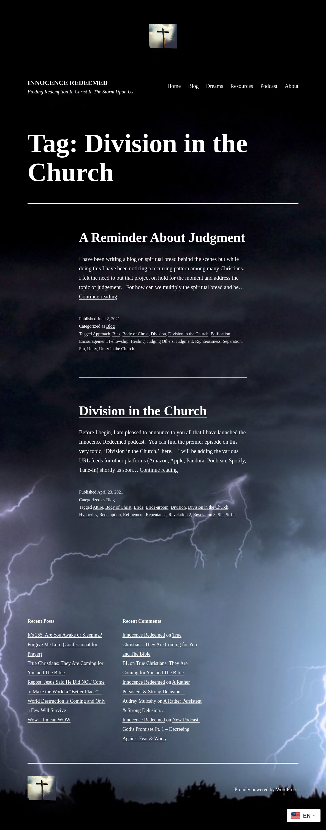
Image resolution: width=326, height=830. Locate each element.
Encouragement (93, 341)
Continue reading (98, 296)
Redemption (110, 514)
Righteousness (208, 341)
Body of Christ (136, 334)
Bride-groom (157, 507)
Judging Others (160, 341)
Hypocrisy (88, 514)
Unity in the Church (116, 348)
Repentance (156, 514)
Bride (138, 507)
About (291, 86)
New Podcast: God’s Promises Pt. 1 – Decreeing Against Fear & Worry (161, 729)
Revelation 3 (204, 514)
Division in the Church (188, 334)
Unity (92, 348)
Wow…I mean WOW (49, 720)
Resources (241, 86)
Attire (98, 507)
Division (158, 334)
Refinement (133, 514)
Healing (138, 341)
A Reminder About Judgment (162, 237)
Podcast (268, 86)
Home (174, 86)
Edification (220, 334)
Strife (231, 514)
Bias (116, 334)
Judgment (184, 341)
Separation (232, 341)
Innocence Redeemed (68, 82)
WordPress (286, 789)
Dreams (214, 86)
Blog (193, 86)
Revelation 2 (180, 514)
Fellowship (118, 341)
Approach (101, 334)
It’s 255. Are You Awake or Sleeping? (65, 635)
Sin (82, 348)
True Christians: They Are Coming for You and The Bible (160, 644)
